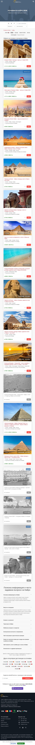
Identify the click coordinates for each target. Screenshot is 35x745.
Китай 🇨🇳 (11, 664)
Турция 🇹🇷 (29, 661)
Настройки (13, 743)
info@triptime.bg (23, 722)
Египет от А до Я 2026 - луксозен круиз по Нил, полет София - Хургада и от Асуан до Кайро (16, 576)
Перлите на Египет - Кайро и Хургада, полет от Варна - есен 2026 (17, 179)
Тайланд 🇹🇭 (13, 666)
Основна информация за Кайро (12, 595)
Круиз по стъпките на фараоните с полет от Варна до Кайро (16, 238)
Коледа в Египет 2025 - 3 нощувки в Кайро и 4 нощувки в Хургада (17, 517)
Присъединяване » (17, 688)
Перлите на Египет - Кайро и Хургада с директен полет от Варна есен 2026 (17, 301)
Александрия (13, 34)
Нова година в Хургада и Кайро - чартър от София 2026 (17, 90)
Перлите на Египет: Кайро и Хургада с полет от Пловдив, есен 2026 (15, 210)
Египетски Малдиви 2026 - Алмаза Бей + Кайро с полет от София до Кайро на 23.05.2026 (17, 395)
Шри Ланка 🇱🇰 (27, 666)
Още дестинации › (21, 34)
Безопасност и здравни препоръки (13, 648)
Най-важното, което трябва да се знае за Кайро (16, 644)
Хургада (16, 32)
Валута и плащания (9, 607)
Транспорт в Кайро (8, 624)
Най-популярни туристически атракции (14, 635)
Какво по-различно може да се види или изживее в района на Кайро (16, 640)
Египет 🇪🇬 (7, 32)
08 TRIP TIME (22, 720)
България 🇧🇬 (24, 664)
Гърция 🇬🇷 (18, 661)
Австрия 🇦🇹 (20, 666)
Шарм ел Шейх (22, 32)
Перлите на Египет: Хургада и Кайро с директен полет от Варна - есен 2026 (16, 332)
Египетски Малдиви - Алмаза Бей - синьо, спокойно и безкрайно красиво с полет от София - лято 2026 (16, 364)
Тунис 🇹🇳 (30, 664)
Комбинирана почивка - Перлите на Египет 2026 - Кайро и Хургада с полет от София (16, 148)
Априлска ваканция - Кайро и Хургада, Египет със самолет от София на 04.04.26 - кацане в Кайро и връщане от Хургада (16, 425)
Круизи (2, 720)
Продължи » (21, 743)
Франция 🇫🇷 (5, 664)
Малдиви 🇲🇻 (17, 668)
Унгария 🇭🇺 (7, 666)
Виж (29, 66)
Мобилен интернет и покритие (11, 628)
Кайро (12, 32)
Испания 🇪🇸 (11, 661)
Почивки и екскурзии (5, 718)
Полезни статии (4, 724)
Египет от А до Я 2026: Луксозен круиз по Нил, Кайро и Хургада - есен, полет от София (17, 548)
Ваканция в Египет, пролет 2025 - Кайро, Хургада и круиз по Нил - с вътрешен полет (16, 457)
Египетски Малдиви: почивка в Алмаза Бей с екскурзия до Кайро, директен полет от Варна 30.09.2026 (17, 269)
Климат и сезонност (9, 620)
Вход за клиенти (4, 726)
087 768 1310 (22, 718)
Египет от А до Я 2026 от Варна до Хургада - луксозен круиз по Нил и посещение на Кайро (17, 488)
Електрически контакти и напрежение (13, 631)
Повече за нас (22, 724)
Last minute (4, 722)
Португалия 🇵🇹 (17, 664)
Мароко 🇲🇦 (23, 661)
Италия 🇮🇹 (6, 661)
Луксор (28, 32)
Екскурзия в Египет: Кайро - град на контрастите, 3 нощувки (16, 119)
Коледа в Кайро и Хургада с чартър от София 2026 (16, 60)
